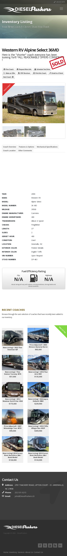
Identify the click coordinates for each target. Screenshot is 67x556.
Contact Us (38, 552)
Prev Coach (10, 69)
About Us (29, 552)
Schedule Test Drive (43, 69)
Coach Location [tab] (9, 151)
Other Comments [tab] (25, 151)
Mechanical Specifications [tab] (47, 147)
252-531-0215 (59, 2)
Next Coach (7, 77)
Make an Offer (10, 73)
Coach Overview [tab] (9, 147)
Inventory (13, 552)
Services (21, 552)
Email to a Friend (57, 73)
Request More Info (25, 69)
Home (5, 552)
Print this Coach (40, 73)
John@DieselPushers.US (25, 496)
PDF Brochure (25, 73)
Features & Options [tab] (26, 147)
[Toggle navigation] (61, 8)
